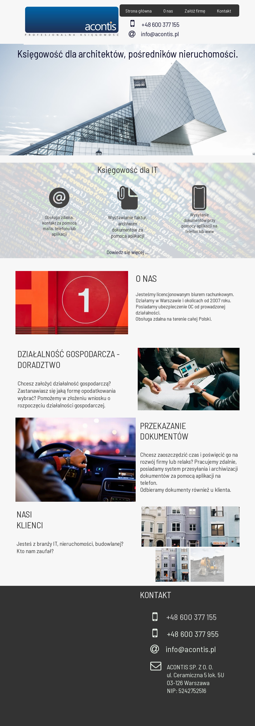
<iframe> (71, 656)
